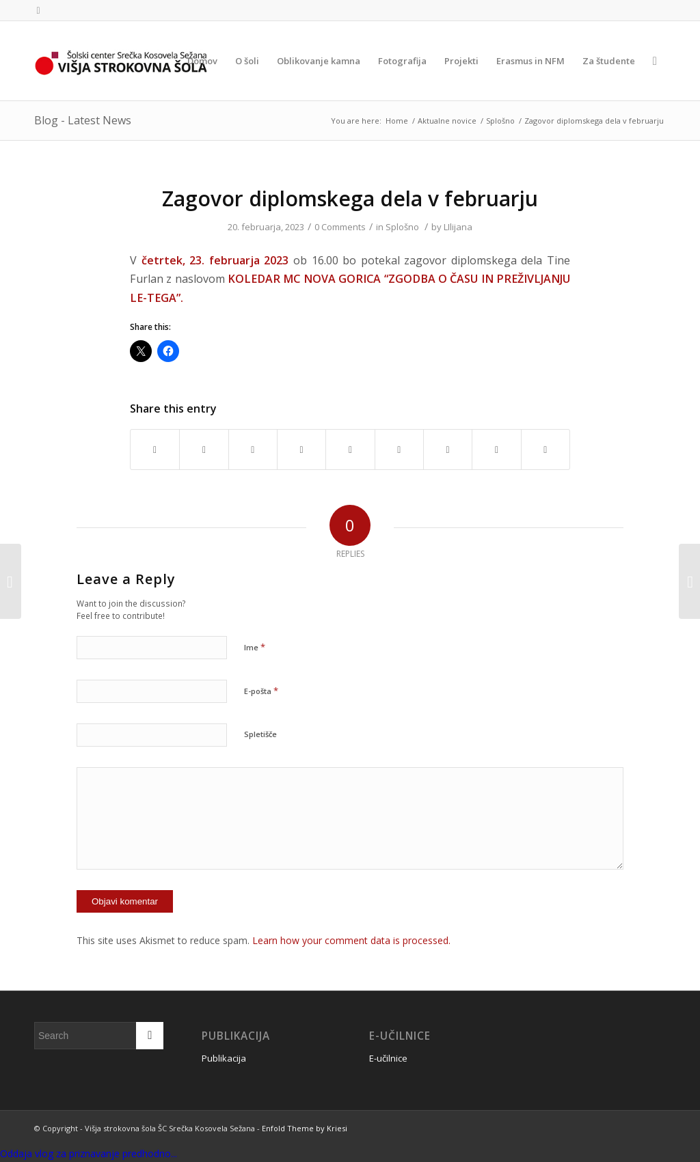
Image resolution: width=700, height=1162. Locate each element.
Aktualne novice (447, 120)
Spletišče (260, 734)
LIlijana (458, 227)
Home (397, 120)
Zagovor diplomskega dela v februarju (350, 198)
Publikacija (224, 1058)
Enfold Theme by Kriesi (304, 1128)
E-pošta (261, 690)
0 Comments (340, 227)
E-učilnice (388, 1058)
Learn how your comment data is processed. (351, 940)
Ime (254, 647)
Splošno (500, 120)
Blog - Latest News (82, 120)
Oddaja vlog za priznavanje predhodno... (88, 1153)
